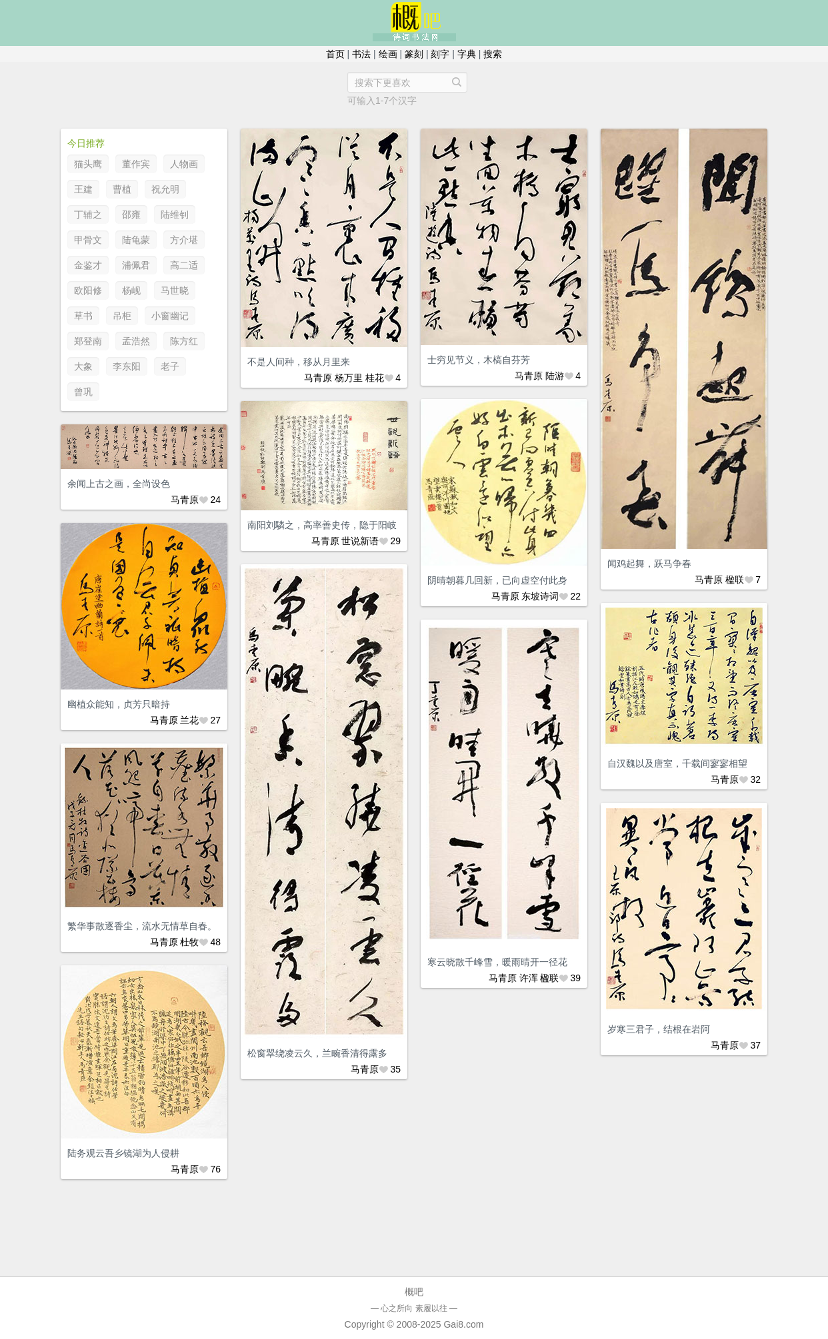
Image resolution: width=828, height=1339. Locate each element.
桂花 (374, 377)
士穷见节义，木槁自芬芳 (478, 359)
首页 (335, 54)
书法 (361, 54)
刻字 (440, 54)
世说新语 (360, 541)
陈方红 (184, 341)
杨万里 (349, 377)
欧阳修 (88, 290)
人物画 (184, 164)
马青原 (318, 377)
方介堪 (184, 239)
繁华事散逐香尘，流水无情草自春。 (142, 926)
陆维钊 (175, 214)
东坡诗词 (540, 596)
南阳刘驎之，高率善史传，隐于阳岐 (322, 525)
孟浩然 (136, 341)
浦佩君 (136, 265)
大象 (83, 366)
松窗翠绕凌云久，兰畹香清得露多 (317, 1053)
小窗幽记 (170, 315)
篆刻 (414, 54)
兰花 (189, 720)
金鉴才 (88, 265)
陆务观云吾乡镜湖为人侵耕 (123, 1153)
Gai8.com (463, 1324)
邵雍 (131, 214)
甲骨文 (88, 239)
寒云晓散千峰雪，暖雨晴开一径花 (497, 962)
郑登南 (88, 341)
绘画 (388, 54)
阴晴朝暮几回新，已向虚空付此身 (497, 580)
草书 (83, 315)
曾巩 (83, 391)
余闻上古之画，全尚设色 (118, 483)
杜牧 (189, 942)
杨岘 (131, 290)
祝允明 (165, 189)
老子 (170, 366)
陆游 (554, 375)
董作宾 (136, 164)
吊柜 (122, 315)
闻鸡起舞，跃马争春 (649, 563)
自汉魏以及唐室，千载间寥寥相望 (677, 763)
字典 (466, 54)
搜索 (492, 54)
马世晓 (175, 290)
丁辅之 (88, 214)
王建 (83, 189)
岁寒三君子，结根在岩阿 (658, 1029)
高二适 (184, 265)
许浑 (528, 978)
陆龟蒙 (136, 239)
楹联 (734, 579)
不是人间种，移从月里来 (298, 361)
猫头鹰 (88, 164)
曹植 (122, 189)
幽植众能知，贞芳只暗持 (118, 704)
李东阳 (127, 366)
